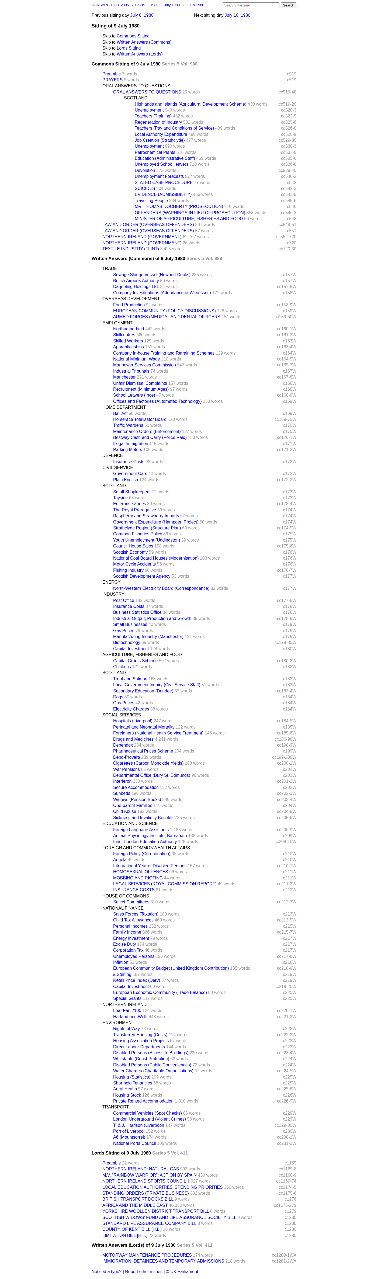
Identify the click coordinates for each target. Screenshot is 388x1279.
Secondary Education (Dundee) (143, 691)
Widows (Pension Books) (137, 799)
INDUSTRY (113, 594)
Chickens (122, 666)
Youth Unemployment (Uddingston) (146, 540)
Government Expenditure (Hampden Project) (156, 522)
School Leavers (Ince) (134, 395)
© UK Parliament (182, 1271)
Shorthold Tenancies (132, 1083)
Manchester (124, 377)
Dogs (118, 697)
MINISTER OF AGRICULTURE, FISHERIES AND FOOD (189, 218)
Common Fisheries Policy (137, 534)
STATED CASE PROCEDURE (164, 182)
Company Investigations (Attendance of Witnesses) (162, 292)
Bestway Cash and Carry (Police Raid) (150, 437)
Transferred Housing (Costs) (140, 1034)
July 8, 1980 (141, 15)
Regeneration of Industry (158, 122)
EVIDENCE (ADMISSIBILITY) (163, 194)
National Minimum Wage (136, 359)
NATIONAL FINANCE (123, 908)
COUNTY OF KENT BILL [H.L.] (132, 1229)
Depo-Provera (126, 757)
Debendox (123, 745)
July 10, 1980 (237, 15)
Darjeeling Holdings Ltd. (136, 286)
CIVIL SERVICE (117, 467)
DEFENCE (112, 455)
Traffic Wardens (128, 425)
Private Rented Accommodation (143, 1101)
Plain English (125, 479)
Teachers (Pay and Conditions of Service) (174, 128)
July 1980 (172, 5)
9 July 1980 (194, 5)
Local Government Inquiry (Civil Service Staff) (156, 684)
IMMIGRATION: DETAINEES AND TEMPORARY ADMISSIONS (163, 1261)
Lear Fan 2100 (127, 1010)
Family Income (127, 932)
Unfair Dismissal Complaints (140, 383)
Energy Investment (131, 938)
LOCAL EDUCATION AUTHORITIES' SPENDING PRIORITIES (162, 1187)
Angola (120, 859)
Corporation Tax (128, 950)
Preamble (111, 74)
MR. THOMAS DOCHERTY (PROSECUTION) (179, 206)
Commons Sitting (133, 36)
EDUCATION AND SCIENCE (130, 823)
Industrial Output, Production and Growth (152, 618)
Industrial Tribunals (131, 371)
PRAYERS (112, 80)
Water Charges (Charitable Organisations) (153, 1071)
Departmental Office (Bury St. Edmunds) (151, 775)
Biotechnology (126, 642)
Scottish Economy (130, 552)
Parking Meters (127, 449)
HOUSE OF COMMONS (125, 896)
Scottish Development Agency (142, 576)
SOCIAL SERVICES (121, 715)
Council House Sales (133, 546)
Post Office (123, 600)
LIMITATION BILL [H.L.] (124, 1235)
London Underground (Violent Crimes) (149, 1119)
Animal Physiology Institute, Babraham (150, 835)
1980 (155, 5)
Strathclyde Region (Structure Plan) (147, 528)
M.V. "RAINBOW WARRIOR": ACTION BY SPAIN (149, 1175)
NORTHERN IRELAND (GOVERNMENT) (142, 236)
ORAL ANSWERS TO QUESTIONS (136, 86)
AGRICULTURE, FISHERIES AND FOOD (142, 654)
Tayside (120, 497)
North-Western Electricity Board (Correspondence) (161, 588)
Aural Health (125, 1089)
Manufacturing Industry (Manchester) (148, 636)
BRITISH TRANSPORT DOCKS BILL (137, 1199)
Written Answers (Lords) (139, 54)
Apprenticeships (128, 347)
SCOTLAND (135, 98)
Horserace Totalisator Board (140, 419)
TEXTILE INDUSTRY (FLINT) (130, 249)
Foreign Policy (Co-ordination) (142, 853)
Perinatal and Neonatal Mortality (144, 727)
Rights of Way (126, 1028)
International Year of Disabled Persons (149, 866)
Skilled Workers (128, 341)
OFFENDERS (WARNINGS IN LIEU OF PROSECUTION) (190, 212)
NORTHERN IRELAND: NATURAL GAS (140, 1169)
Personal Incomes (130, 926)
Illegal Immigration (130, 443)
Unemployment (149, 110)
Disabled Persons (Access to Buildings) (150, 1053)
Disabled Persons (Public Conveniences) (152, 1065)
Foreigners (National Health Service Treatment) (158, 733)
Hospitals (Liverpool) (133, 721)
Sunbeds (121, 793)
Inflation (120, 962)
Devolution (145, 170)
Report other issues (143, 1271)
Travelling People (151, 200)
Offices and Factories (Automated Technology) (157, 401)
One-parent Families (132, 805)
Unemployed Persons (133, 956)
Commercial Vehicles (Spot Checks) (147, 1113)
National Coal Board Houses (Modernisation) (156, 558)
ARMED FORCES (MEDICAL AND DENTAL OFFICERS (166, 316)
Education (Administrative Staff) (165, 158)
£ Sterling (122, 974)
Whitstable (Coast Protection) (141, 1058)
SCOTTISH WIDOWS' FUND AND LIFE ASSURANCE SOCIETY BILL (169, 1217)
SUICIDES (145, 188)
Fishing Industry (128, 570)
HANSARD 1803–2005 (110, 5)
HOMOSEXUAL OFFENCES (140, 871)
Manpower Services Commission (144, 365)
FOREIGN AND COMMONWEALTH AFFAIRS (146, 847)
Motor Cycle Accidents (134, 564)
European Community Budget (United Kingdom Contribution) (171, 968)
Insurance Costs (128, 461)
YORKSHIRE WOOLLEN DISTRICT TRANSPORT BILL (155, 1211)
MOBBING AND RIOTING (138, 878)
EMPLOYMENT (117, 323)
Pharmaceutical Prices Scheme (143, 751)
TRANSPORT (115, 1107)
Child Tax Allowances (133, 920)
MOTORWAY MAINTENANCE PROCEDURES (147, 1255)
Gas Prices (123, 630)
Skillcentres (124, 334)
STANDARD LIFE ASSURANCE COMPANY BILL (149, 1223)
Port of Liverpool (129, 1131)
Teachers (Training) (153, 116)
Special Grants (127, 998)
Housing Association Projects (141, 1040)
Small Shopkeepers (132, 492)
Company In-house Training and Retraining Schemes (163, 353)
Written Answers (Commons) (144, 42)
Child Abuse (124, 811)
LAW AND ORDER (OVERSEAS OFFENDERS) (148, 224)
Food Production (129, 305)
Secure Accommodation (136, 787)
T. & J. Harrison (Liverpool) (138, 1125)
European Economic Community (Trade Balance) (160, 992)
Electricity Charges (131, 709)
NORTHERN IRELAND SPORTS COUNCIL (144, 1181)
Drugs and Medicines (133, 739)
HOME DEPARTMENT (124, 407)
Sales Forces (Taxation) (135, 914)
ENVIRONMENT (118, 1022)
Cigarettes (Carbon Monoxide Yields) (148, 763)
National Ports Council (134, 1143)
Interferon (122, 781)
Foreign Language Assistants (141, 829)
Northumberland (128, 329)
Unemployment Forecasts (159, 176)
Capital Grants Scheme (135, 660)
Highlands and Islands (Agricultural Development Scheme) (190, 104)
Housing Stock (127, 1095)
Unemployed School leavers (161, 164)
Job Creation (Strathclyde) (160, 140)
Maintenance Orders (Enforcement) (147, 431)
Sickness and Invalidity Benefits (143, 817)
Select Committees (131, 902)
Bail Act (120, 413)
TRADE (109, 268)
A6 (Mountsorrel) (129, 1137)
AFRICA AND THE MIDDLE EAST (135, 1205)
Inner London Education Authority (145, 841)
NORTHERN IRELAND (124, 1004)
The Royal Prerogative (134, 510)
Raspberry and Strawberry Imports (146, 516)
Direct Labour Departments (139, 1047)
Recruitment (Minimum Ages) (141, 389)
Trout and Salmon (130, 679)
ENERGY (111, 582)
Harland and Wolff (130, 1016)
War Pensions (126, 769)
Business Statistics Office (137, 612)
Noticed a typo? (107, 1271)
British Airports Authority (136, 280)
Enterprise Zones (129, 503)
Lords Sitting (129, 48)
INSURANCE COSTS (134, 890)
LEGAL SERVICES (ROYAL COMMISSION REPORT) (165, 884)
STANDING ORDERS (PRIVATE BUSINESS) (145, 1193)
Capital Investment (131, 648)
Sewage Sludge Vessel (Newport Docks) (151, 274)
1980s (140, 5)
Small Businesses (130, 624)
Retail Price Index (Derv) (136, 980)
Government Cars (130, 473)
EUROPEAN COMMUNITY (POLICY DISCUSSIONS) (164, 311)
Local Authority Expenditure (161, 134)
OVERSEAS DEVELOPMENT (131, 298)
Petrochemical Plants (155, 152)
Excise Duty (124, 944)
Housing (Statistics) (131, 1077)
